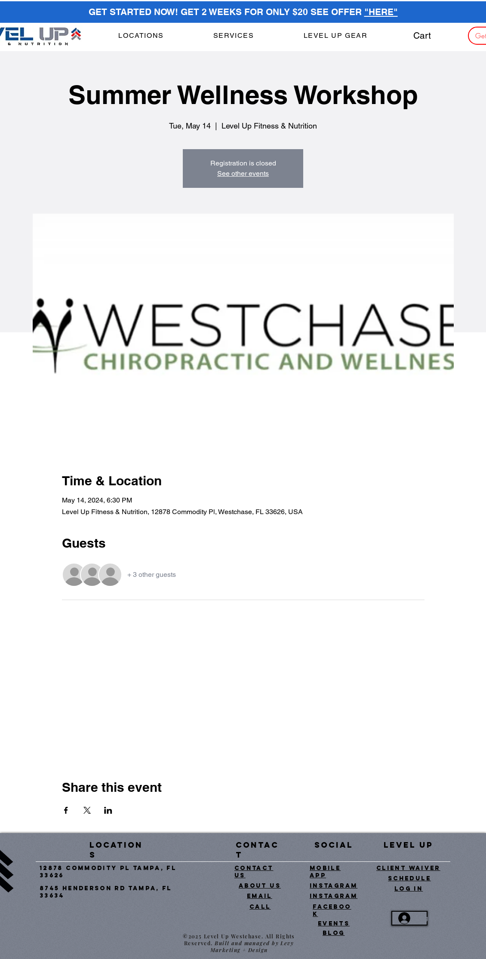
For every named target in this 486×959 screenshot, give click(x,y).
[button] (233, 36)
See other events (243, 173)
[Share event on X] (87, 810)
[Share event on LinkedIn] (108, 810)
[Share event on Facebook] (66, 810)
